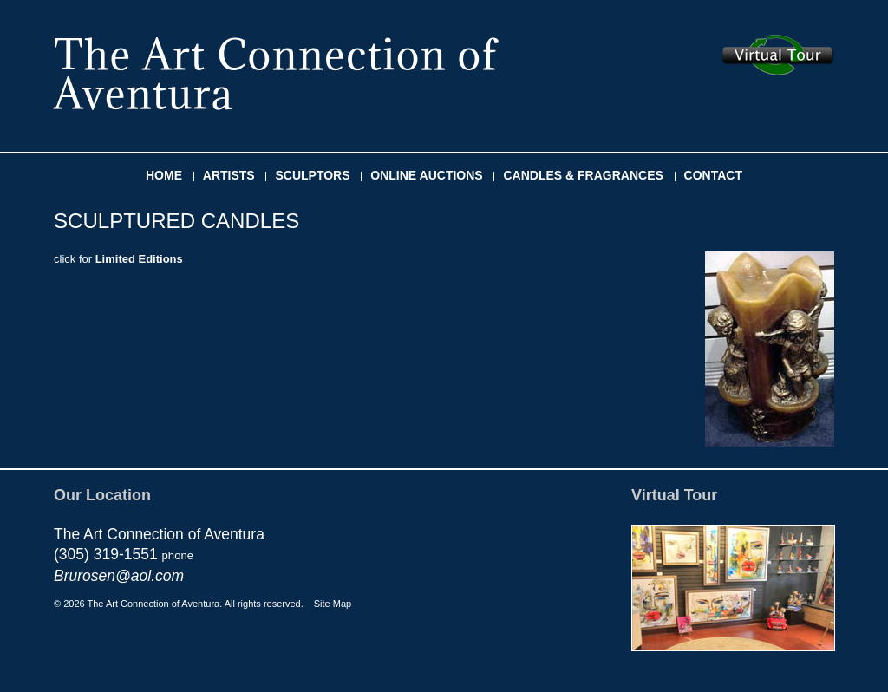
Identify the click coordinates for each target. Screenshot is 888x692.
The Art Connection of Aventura (276, 74)
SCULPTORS (312, 175)
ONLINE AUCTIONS (426, 175)
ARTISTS (229, 175)
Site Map (332, 603)
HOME (164, 175)
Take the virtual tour (778, 55)
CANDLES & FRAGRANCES (583, 175)
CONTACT (713, 175)
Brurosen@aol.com (119, 575)
